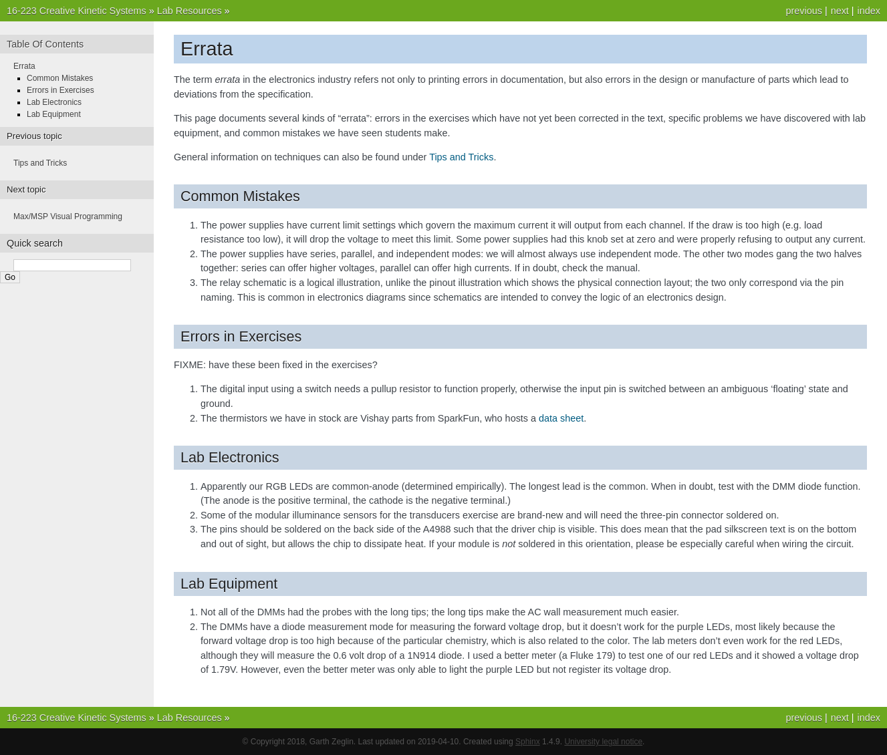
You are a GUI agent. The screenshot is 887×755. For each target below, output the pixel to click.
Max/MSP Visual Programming (67, 216)
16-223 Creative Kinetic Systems (76, 10)
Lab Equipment (54, 114)
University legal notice (603, 741)
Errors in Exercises (60, 90)
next (840, 10)
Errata (24, 66)
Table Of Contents (45, 44)
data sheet (561, 418)
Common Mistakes (60, 78)
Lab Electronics (54, 102)
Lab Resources (189, 10)
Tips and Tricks (40, 163)
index (869, 10)
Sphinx (527, 741)
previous (803, 10)
